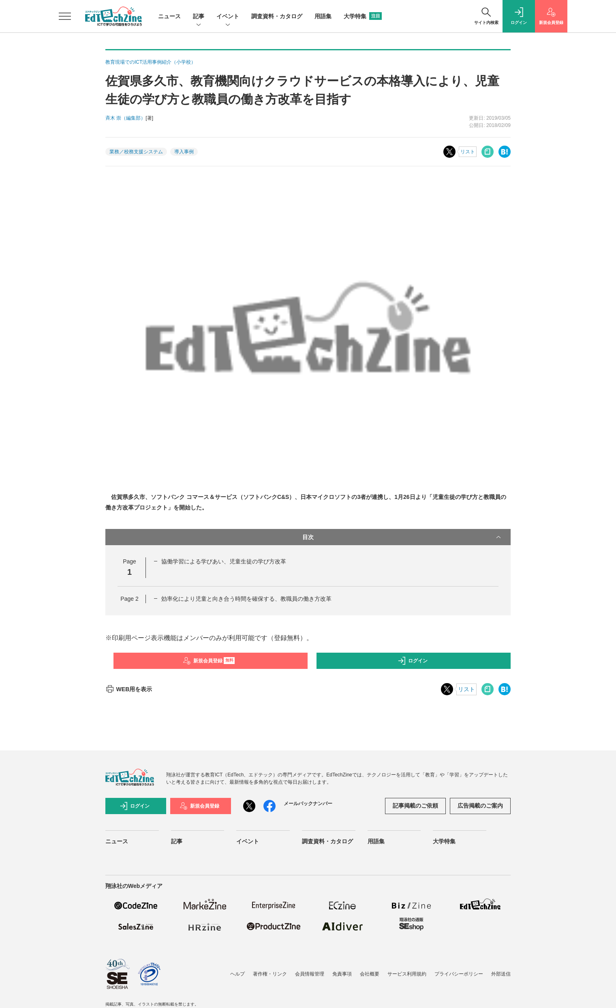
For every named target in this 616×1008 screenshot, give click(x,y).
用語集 (323, 16)
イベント (227, 17)
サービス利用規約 (406, 974)
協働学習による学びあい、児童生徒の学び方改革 (223, 561)
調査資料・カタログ (276, 16)
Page (129, 598)
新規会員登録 (209, 661)
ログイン (413, 661)
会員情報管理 (309, 974)
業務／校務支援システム (136, 152)
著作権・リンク (270, 974)
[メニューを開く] (65, 16)
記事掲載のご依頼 (415, 805)
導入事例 (184, 152)
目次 (402, 537)
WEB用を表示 (128, 689)
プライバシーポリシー (458, 974)
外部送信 (501, 974)
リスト (467, 152)
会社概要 (369, 974)
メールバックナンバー (308, 803)
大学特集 (363, 16)
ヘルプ (237, 974)
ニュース (169, 16)
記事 (198, 17)
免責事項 (342, 974)
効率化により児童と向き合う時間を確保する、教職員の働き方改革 (246, 598)
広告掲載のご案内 (480, 805)
